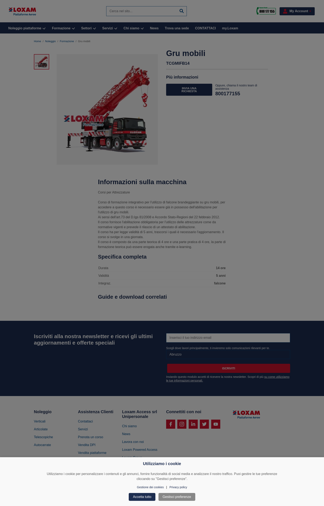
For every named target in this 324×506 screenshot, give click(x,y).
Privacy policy (178, 487)
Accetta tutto (142, 497)
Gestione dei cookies (150, 487)
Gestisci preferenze (177, 497)
